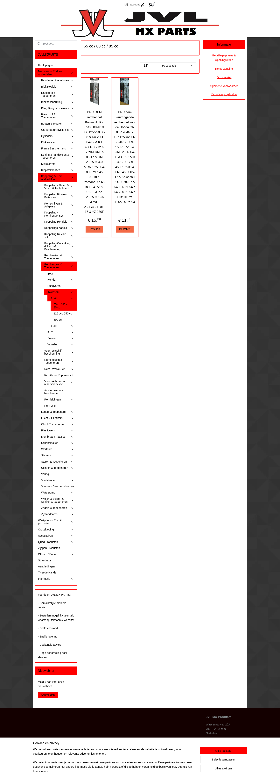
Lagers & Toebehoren (57, 412)
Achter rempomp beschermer (54, 392)
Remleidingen (59, 399)
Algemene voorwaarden (224, 86)
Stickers (57, 455)
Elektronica (57, 142)
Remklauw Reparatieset (58, 375)
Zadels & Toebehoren (57, 508)
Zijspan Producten (49, 548)
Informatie (56, 578)
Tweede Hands (47, 572)
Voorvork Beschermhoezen (57, 486)
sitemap (128, 771)
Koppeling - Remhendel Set (59, 214)
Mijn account (134, 4)
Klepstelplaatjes (57, 170)
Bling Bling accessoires (57, 108)
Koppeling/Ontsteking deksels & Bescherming (59, 246)
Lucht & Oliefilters (57, 418)
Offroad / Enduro (56, 554)
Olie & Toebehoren (57, 424)
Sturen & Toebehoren (57, 461)
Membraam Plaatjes (57, 436)
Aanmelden (48, 694)
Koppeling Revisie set (59, 236)
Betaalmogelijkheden (224, 94)
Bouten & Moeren (57, 123)
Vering (45, 474)
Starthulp (57, 449)
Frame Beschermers (57, 148)
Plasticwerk (57, 430)
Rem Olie (50, 405)
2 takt (62, 298)
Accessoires (56, 535)
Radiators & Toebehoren (57, 94)
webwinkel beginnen (148, 771)
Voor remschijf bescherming (59, 352)
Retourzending (224, 68)
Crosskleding (56, 529)
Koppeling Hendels (59, 221)
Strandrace (44, 560)
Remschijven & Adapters (59, 205)
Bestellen (94, 229)
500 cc (58, 319)
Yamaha (60, 344)
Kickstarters (57, 164)
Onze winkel (224, 77)
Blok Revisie (57, 86)
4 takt (62, 326)
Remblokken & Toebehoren (59, 257)
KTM (60, 332)
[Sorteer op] (168, 65)
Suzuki (60, 338)
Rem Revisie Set (59, 369)
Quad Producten (56, 542)
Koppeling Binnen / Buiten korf (59, 196)
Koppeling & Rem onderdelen (57, 178)
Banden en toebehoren (57, 80)
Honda (60, 279)
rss (135, 771)
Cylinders (57, 136)
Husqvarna (54, 285)
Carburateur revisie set (57, 130)
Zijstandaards (57, 514)
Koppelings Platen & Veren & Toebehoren (59, 187)
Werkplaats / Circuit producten (56, 522)
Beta (50, 273)
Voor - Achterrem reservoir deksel (59, 383)
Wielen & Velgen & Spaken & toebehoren (57, 500)
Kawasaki (60, 292)
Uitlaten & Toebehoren (57, 468)
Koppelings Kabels (59, 228)
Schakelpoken (57, 443)
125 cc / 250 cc (63, 313)
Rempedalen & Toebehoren (59, 361)
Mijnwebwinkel (178, 771)
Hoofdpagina (45, 65)
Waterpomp (57, 492)
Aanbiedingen (46, 566)
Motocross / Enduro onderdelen (56, 73)
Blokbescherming (57, 102)
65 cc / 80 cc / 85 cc (62, 306)
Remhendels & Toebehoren (59, 266)
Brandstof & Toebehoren (57, 116)
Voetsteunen (57, 480)
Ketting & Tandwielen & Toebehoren (57, 156)
